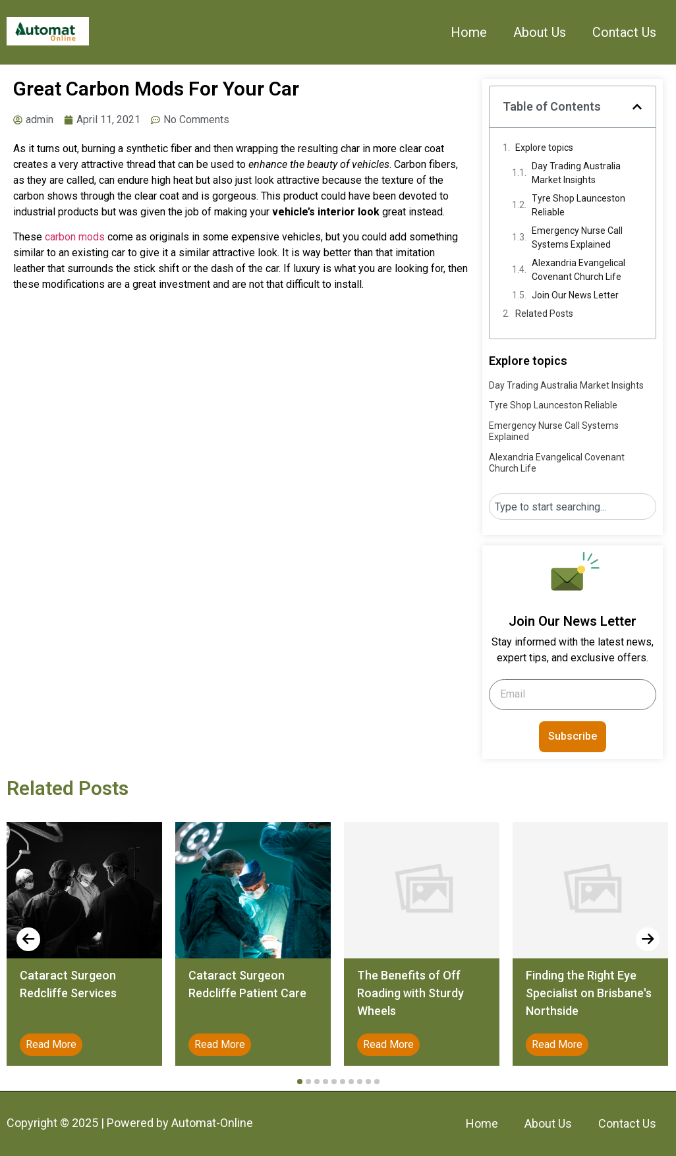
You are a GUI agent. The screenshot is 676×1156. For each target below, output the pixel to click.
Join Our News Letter (575, 295)
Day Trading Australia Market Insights (576, 173)
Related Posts (544, 313)
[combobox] (572, 506)
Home (469, 32)
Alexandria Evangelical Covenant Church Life (578, 270)
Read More (51, 1044)
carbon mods (75, 237)
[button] (637, 106)
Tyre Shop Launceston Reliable (578, 205)
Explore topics (544, 147)
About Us (539, 32)
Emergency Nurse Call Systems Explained (577, 237)
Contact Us (624, 32)
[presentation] (28, 939)
